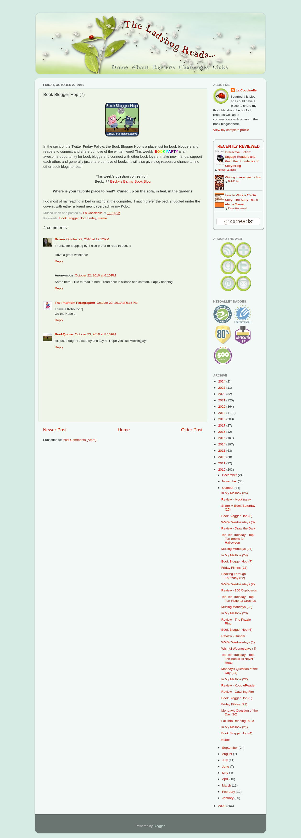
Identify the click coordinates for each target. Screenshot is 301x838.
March (227, 785)
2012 (222, 457)
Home (124, 429)
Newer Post (55, 429)
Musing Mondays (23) (236, 607)
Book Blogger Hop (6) (236, 629)
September (230, 747)
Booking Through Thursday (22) (233, 575)
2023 (222, 387)
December (230, 475)
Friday (91, 218)
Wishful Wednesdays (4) (238, 648)
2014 (222, 444)
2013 (222, 450)
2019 (222, 413)
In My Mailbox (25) (234, 493)
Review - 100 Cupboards (239, 590)
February (229, 791)
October (228, 487)
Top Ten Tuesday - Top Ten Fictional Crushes (238, 598)
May (225, 773)
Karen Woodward (237, 208)
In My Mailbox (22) (234, 679)
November (230, 481)
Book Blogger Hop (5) (236, 698)
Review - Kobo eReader (238, 685)
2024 (222, 381)
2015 (222, 438)
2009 (222, 806)
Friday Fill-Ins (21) (234, 704)
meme (102, 218)
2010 (222, 469)
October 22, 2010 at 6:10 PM (95, 275)
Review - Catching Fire (237, 691)
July (225, 760)
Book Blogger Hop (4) (236, 733)
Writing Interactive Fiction (243, 177)
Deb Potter (234, 181)
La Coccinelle (246, 90)
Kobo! (225, 740)
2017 (222, 425)
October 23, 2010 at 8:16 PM (95, 334)
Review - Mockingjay (236, 499)
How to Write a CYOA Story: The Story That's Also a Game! (241, 199)
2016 (222, 431)
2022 (222, 394)
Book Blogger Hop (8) (236, 516)
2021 (222, 400)
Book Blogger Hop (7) (236, 561)
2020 (222, 406)
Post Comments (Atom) (79, 440)
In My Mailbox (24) (234, 555)
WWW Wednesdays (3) (238, 522)
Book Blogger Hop (72, 218)
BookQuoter (64, 334)
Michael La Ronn (227, 170)
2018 (222, 419)
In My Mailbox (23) (234, 613)
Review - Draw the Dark (238, 528)
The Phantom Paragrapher (75, 302)
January (228, 798)
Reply (59, 261)
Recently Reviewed (238, 146)
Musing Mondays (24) (236, 549)
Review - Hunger (233, 636)
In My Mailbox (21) (234, 727)
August (227, 754)
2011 (222, 463)
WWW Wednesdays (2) (238, 584)
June (226, 766)
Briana (60, 239)
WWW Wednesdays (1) (238, 642)
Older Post (191, 429)
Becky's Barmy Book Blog (130, 181)
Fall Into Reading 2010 (237, 721)
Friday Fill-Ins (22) (234, 567)
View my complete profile (231, 130)
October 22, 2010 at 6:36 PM (117, 302)
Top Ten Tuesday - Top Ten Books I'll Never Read (237, 658)
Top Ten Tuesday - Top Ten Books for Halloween (237, 538)
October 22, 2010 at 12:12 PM (87, 239)
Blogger (159, 826)
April (225, 779)
